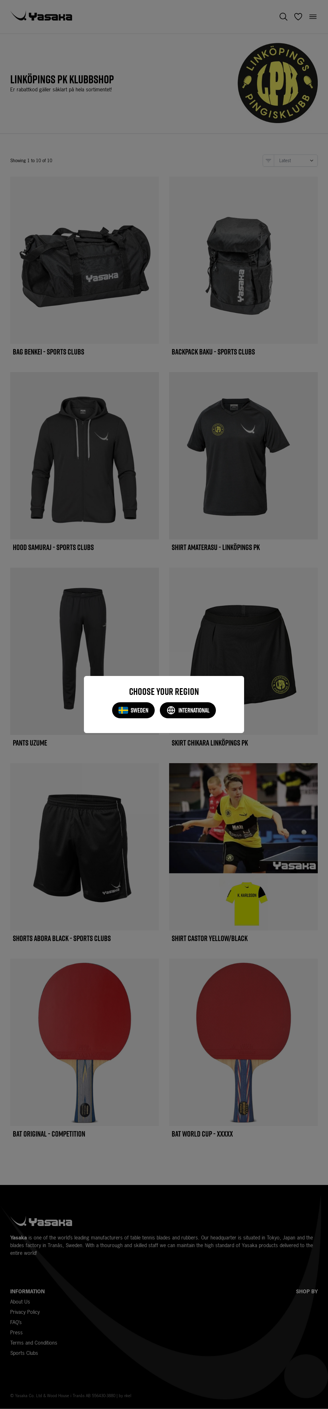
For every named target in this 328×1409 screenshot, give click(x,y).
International (187, 710)
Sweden (133, 710)
